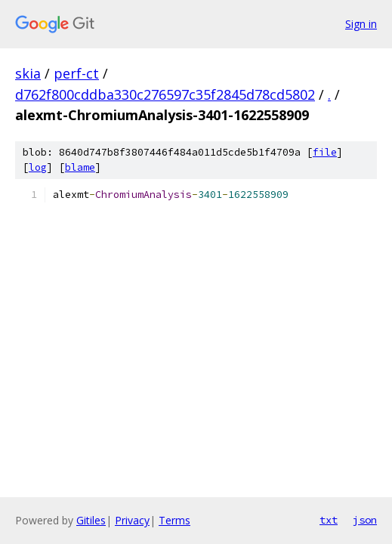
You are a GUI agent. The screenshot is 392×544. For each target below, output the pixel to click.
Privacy (132, 520)
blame (80, 167)
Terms (174, 520)
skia (28, 73)
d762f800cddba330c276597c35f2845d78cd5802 (165, 94)
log (38, 167)
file (325, 152)
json (365, 520)
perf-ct (76, 73)
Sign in (361, 24)
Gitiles (91, 520)
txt (328, 520)
